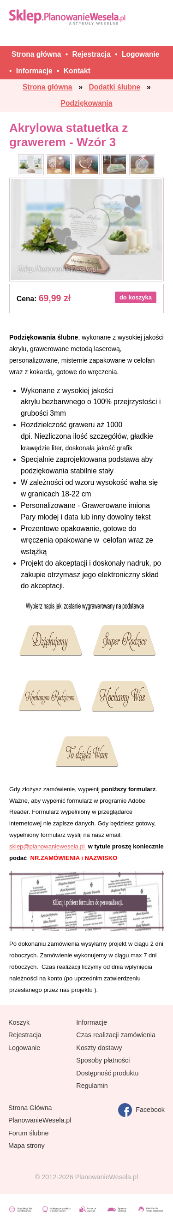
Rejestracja (25, 1035)
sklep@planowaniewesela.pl (47, 846)
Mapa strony (26, 1145)
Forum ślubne (28, 1133)
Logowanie (24, 1047)
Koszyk (19, 1022)
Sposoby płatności (103, 1060)
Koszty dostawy (99, 1047)
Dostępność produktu (107, 1073)
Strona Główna (30, 1107)
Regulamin (91, 1085)
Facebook (141, 1110)
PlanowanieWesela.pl (39, 1120)
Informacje (91, 1022)
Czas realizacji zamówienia (115, 1035)
